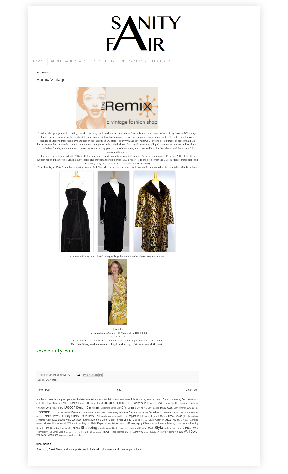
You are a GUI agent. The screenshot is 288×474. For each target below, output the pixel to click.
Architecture (83, 399)
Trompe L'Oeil (124, 431)
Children (129, 403)
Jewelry (180, 416)
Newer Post (43, 389)
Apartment (71, 399)
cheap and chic (114, 402)
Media (195, 420)
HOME (39, 61)
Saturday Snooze (58, 428)
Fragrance (91, 412)
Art (92, 399)
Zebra (79, 435)
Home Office (80, 416)
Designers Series (108, 408)
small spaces (104, 428)
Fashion (43, 412)
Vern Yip (162, 431)
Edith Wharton (180, 408)
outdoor (77, 423)
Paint (94, 423)
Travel (105, 431)
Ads (38, 399)
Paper (100, 423)
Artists (111, 399)
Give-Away (155, 412)
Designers (93, 407)
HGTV (39, 416)
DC (47, 380)
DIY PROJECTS (133, 61)
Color (174, 402)
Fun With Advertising (107, 412)
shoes (76, 428)
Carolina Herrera (86, 403)
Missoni (39, 423)
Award (159, 399)
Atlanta (134, 399)
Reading (194, 423)
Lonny (145, 420)
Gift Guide (143, 412)
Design (80, 407)
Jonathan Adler (43, 420)
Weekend (63, 435)
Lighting (106, 419)
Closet (150, 403)
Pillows (147, 423)
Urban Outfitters (151, 432)
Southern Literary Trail (128, 428)
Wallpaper (41, 435)
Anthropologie (48, 399)
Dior (119, 408)
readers (186, 423)
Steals (150, 428)
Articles (98, 399)
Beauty (177, 399)
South (115, 428)
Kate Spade (58, 419)
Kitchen (87, 420)
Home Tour (94, 416)
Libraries (96, 419)
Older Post (191, 389)
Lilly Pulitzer (117, 420)
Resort (39, 428)
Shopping (88, 427)
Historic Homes (51, 416)
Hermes (194, 412)
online (192, 167)
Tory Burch (85, 431)
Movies (47, 423)
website (84, 159)
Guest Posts (173, 412)
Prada (154, 423)
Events (190, 407)
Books (73, 403)
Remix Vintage (51, 79)
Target (195, 428)
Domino (131, 407)
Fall (196, 407)
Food (83, 412)
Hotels (104, 416)
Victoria (170, 431)
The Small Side (55, 431)
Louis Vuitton (155, 420)
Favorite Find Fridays (61, 412)
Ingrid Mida (122, 416)
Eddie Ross (166, 407)
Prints (170, 423)
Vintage (53, 380)
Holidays (66, 416)
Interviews (145, 416)
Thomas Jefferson (72, 432)
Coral (48, 407)
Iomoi (154, 416)
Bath (171, 399)
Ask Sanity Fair (122, 399)
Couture (55, 408)
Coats (167, 403)
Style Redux (169, 428)
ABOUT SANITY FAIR (68, 61)
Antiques (61, 399)
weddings (53, 435)
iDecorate (112, 416)
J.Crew (170, 416)
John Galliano (192, 416)
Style (158, 427)
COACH (159, 403)
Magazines (169, 419)
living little (137, 420)
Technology (42, 431)
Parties (108, 423)
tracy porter (96, 432)
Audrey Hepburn (147, 399)
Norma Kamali (59, 423)
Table (188, 428)
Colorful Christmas (189, 403)
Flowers (75, 412)
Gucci (164, 412)
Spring (142, 428)
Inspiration (133, 416)
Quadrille (177, 423)
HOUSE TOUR (102, 61)
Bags (165, 399)
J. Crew (161, 416)
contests (40, 407)
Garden (133, 412)
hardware (185, 412)
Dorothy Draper (144, 407)
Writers (72, 435)
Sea (70, 428)
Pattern (115, 423)
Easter (156, 408)
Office (70, 423)
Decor (69, 407)
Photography (135, 423)
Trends (112, 431)
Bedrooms (187, 399)
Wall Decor (191, 431)
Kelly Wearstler (74, 419)
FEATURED (161, 61)
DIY (123, 407)
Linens (127, 419)
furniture (123, 412)
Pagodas (86, 423)
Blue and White (61, 403)
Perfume (124, 423)
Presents (161, 423)
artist (104, 399)
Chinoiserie (140, 403)
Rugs (46, 428)
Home (118, 389)
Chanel (99, 403)
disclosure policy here (129, 449)
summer (180, 428)
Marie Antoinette (184, 420)
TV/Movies (137, 431)
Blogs (49, 403)
